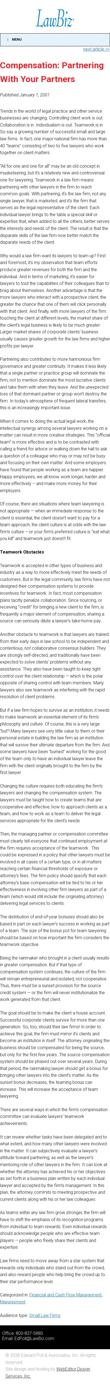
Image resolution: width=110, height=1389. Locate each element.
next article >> (96, 49)
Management (12, 1302)
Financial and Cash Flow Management (65, 1294)
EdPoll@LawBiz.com (34, 1338)
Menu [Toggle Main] (14, 39)
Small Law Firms (44, 1315)
